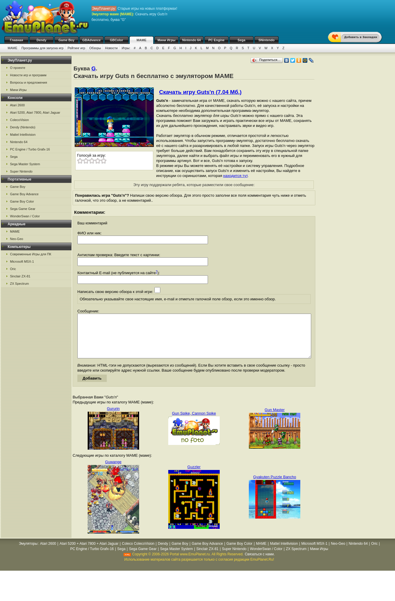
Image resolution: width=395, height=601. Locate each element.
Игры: (126, 48)
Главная (16, 40)
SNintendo (267, 40)
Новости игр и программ (28, 75)
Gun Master (275, 418)
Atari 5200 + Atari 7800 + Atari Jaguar (89, 552)
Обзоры (95, 48)
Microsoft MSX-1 (22, 261)
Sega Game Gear (22, 209)
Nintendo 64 (191, 40)
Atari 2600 (17, 105)
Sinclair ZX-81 (20, 276)
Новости (111, 48)
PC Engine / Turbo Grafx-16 (30, 149)
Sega (241, 40)
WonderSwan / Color (25, 216)
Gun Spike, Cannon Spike (194, 422)
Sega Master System (25, 164)
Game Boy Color (22, 201)
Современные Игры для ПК (30, 254)
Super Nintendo (21, 171)
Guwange (113, 470)
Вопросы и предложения (28, 82)
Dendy (41, 40)
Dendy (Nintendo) (22, 127)
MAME (141, 40)
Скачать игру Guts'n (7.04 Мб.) (200, 92)
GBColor (116, 40)
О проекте (17, 67)
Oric (13, 269)
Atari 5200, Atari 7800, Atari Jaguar (35, 112)
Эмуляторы (28, 552)
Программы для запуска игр (42, 48)
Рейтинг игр (76, 48)
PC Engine (216, 40)
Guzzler (194, 475)
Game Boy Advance (24, 194)
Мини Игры (167, 40)
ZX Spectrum (19, 283)
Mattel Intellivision (23, 134)
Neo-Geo (16, 239)
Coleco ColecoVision (138, 552)
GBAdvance (91, 40)
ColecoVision (19, 120)
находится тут (235, 175)
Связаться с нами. (260, 563)
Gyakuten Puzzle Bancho (274, 486)
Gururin (113, 417)
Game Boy (66, 40)
